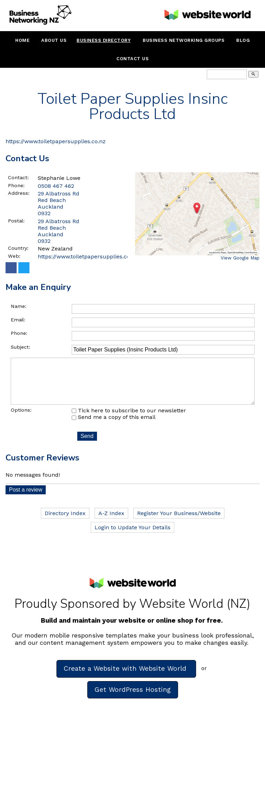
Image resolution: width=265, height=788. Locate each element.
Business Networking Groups (183, 40)
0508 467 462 (56, 186)
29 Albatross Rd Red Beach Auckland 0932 (58, 231)
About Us (54, 40)
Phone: (16, 185)
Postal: (16, 220)
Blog (243, 40)
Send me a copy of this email (114, 426)
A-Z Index (111, 523)
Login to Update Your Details (132, 537)
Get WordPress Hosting (133, 699)
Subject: (20, 347)
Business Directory (104, 40)
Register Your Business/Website (179, 523)
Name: (18, 306)
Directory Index (65, 523)
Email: (18, 319)
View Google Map (240, 257)
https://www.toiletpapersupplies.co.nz (56, 141)
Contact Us (132, 58)
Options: (21, 419)
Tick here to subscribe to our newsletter (129, 420)
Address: (18, 193)
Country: (18, 248)
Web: (14, 256)
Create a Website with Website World (126, 678)
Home (22, 40)
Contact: (18, 177)
